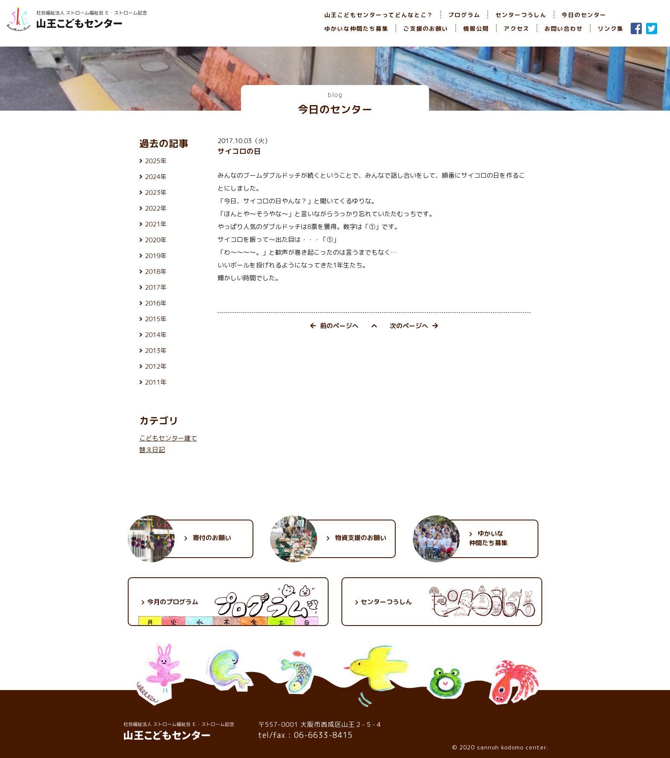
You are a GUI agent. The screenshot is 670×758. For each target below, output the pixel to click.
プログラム (464, 15)
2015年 (156, 318)
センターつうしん (521, 15)
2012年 (156, 366)
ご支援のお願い (425, 28)
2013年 (156, 350)
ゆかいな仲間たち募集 (356, 28)
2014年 (156, 334)
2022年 (156, 208)
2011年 (156, 382)
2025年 (156, 160)
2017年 (156, 287)
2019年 (156, 255)
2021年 (156, 224)
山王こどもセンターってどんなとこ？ (378, 15)
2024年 (156, 176)
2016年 (156, 303)
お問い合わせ (563, 28)
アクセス (516, 28)
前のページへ (334, 325)
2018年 (156, 271)
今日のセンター (583, 15)
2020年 (156, 239)
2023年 (156, 192)
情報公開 (476, 28)
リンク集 (610, 28)
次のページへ (414, 325)
